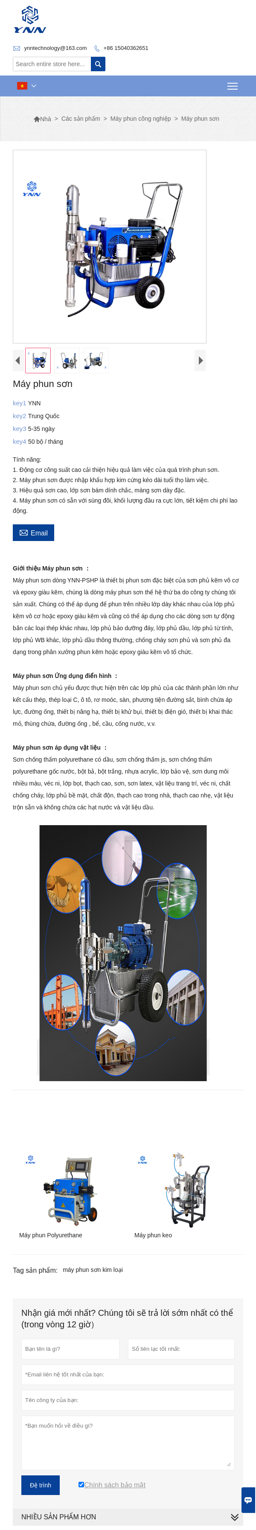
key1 (20, 403)
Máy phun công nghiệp (141, 118)
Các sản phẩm (80, 118)
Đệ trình (40, 1485)
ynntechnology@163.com (55, 48)
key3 (20, 428)
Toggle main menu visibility (233, 83)
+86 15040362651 (126, 48)
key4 (20, 441)
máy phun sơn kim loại (93, 1269)
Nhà (42, 119)
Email (33, 532)
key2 (20, 415)
